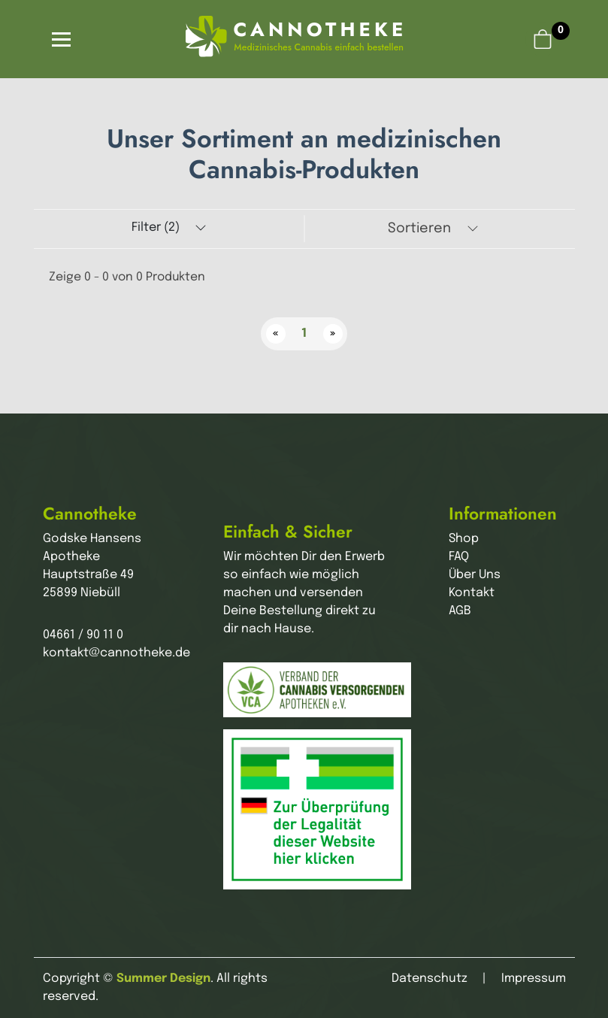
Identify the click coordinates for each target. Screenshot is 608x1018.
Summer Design (163, 978)
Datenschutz (429, 978)
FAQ (459, 556)
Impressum (533, 978)
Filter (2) (169, 227)
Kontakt (472, 592)
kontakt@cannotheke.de (116, 653)
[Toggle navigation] (61, 39)
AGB (460, 610)
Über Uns (475, 574)
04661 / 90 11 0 (83, 635)
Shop (464, 538)
